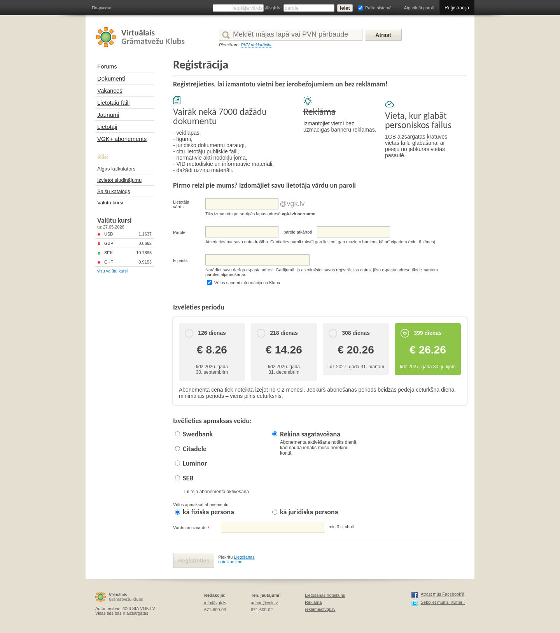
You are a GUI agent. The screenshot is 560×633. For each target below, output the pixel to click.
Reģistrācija (456, 8)
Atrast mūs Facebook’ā (443, 594)
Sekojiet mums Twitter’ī (443, 602)
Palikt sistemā (378, 7)
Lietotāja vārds (181, 204)
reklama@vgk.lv (320, 609)
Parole (179, 232)
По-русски (102, 7)
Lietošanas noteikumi (325, 595)
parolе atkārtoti (298, 232)
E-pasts (180, 260)
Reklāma (313, 602)
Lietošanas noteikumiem (236, 559)
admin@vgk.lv (264, 602)
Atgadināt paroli (419, 7)
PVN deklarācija (256, 44)
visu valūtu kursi (112, 271)
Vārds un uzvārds (191, 527)
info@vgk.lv (215, 602)
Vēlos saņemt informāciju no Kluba (247, 282)
